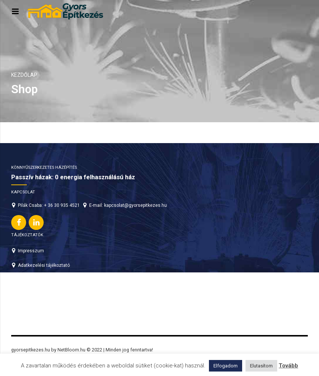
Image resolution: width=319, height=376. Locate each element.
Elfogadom (225, 366)
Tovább (288, 365)
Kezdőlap (24, 75)
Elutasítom (261, 366)
